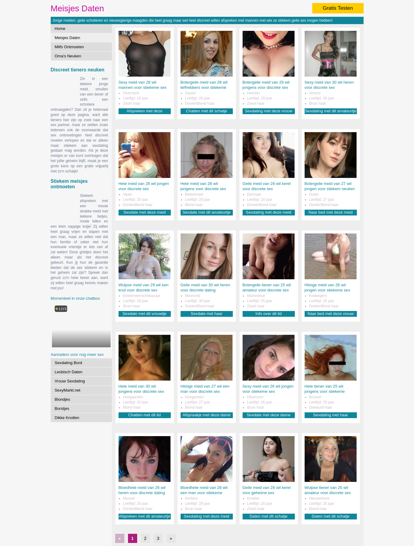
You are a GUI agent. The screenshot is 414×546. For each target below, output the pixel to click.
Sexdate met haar (206, 313)
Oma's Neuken (68, 56)
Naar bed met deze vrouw (331, 313)
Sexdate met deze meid (144, 212)
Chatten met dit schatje (206, 111)
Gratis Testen (338, 8)
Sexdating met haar (330, 415)
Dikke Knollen (67, 417)
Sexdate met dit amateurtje (206, 212)
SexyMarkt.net (67, 390)
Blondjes (62, 399)
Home (60, 28)
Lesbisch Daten (68, 372)
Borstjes (62, 408)
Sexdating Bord (68, 362)
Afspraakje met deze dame (207, 415)
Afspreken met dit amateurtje (144, 516)
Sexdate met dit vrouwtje (145, 313)
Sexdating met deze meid (268, 212)
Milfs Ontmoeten (69, 47)
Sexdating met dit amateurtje (330, 111)
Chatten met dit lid (144, 415)
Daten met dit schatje (269, 516)
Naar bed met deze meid (331, 212)
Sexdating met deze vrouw (268, 111)
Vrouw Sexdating (70, 381)
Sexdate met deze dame (269, 415)
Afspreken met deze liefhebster (144, 111)
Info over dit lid (268, 313)
